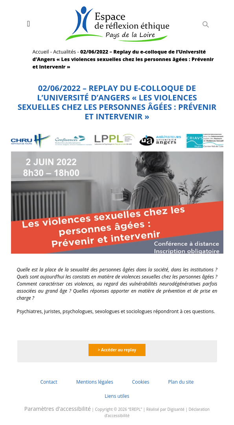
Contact (49, 382)
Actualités (64, 51)
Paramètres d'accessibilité (57, 408)
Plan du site (180, 382)
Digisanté (176, 409)
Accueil (41, 51)
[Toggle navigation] (28, 24)
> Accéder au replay (117, 350)
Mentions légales (94, 382)
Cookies (140, 382)
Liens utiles (117, 396)
